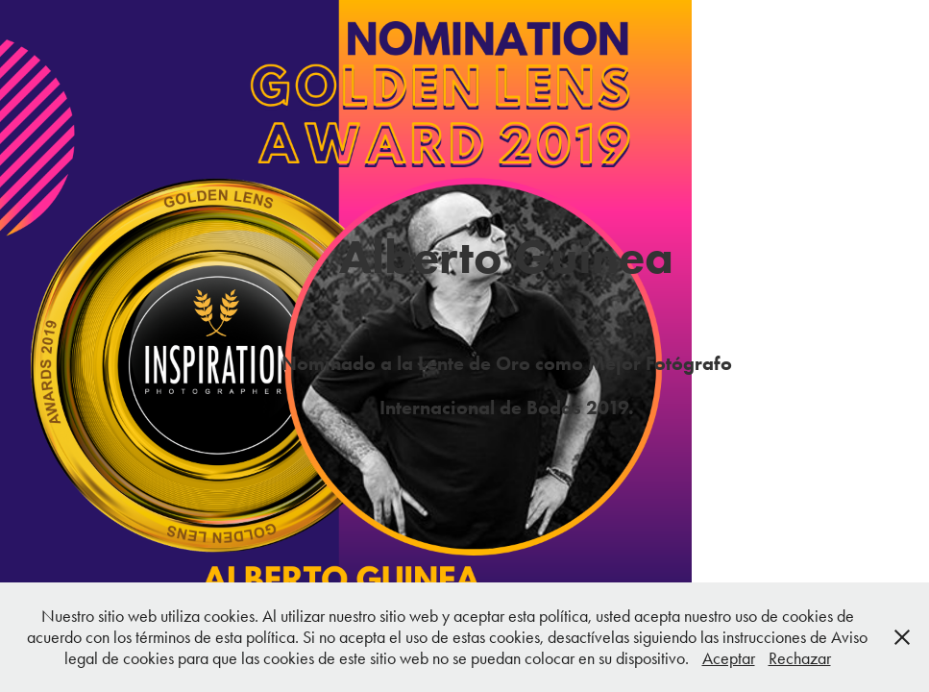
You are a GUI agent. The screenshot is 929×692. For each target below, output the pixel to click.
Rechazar (800, 658)
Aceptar (728, 658)
